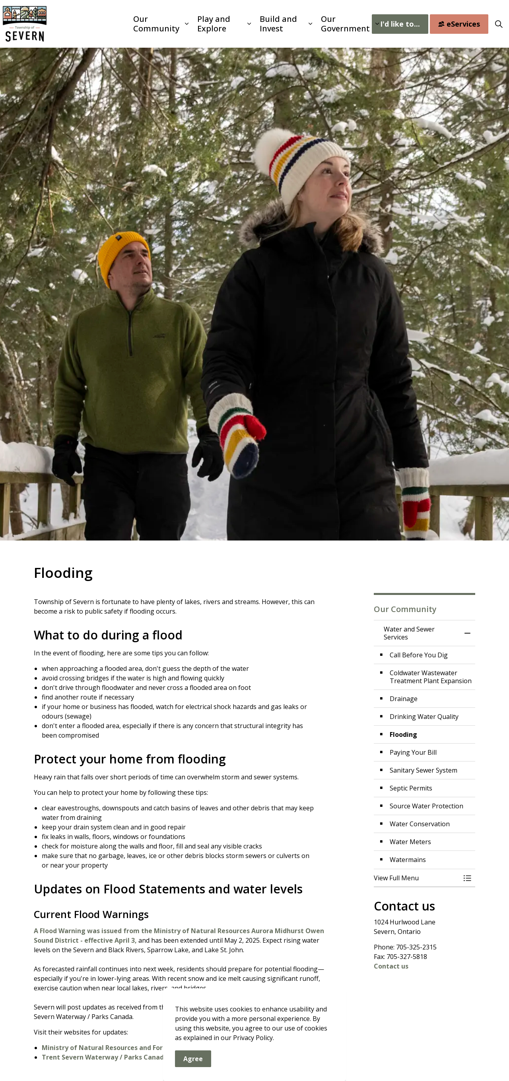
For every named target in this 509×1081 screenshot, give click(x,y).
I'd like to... (400, 24)
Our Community (156, 24)
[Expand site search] (498, 24)
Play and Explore (213, 24)
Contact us (391, 966)
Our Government (345, 24)
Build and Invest (278, 24)
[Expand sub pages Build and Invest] (310, 24)
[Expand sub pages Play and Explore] (249, 24)
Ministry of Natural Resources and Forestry (110, 1047)
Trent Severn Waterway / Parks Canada (105, 1057)
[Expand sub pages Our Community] (186, 24)
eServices (459, 24)
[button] (416, 878)
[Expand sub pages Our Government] (377, 24)
